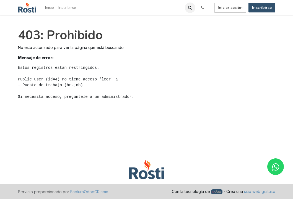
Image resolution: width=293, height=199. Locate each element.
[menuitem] (49, 7)
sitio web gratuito (259, 191)
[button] (190, 7)
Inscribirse (262, 7)
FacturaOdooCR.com (89, 191)
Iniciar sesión (230, 7)
